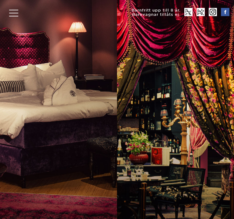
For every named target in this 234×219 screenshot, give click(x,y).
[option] (117, 109)
